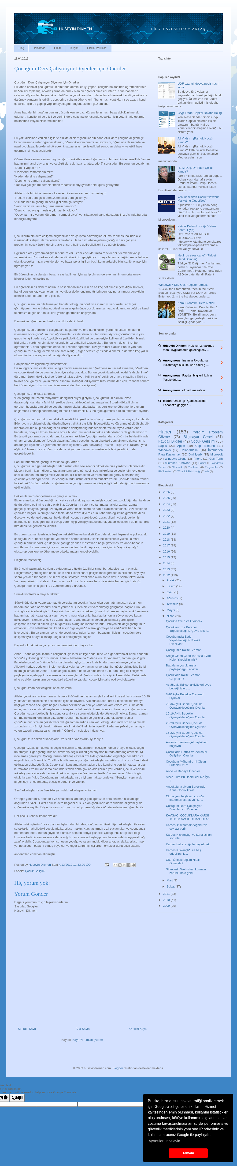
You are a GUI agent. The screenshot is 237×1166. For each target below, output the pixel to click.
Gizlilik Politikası (97, 48)
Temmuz (173, 604)
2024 (167, 504)
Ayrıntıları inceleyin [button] (164, 1141)
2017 (167, 545)
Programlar (211, 467)
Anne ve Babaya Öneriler (183, 771)
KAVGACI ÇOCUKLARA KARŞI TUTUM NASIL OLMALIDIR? (187, 817)
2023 (167, 510)
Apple (181, 446)
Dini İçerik (195, 454)
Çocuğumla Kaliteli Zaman (183, 650)
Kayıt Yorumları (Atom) (87, 1040)
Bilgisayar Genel (198, 437)
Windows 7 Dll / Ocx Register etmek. (183, 284)
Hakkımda (39, 48)
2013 (167, 569)
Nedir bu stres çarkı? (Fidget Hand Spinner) (197, 257)
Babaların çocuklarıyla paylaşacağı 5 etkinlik (182, 667)
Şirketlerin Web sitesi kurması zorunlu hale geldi (186, 871)
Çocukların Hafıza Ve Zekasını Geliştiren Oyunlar (186, 753)
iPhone (197, 458)
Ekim (170, 592)
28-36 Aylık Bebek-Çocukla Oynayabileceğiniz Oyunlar (186, 705)
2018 (167, 539)
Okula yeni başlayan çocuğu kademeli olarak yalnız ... (185, 798)
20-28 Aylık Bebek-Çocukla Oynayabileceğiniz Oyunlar (186, 725)
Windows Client (175, 458)
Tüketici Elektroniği (188, 471)
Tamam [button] (188, 1153)
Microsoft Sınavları (177, 463)
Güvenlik (177, 467)
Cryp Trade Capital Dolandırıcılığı (200, 113)
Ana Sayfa (83, 1029)
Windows (164, 450)
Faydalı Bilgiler (170, 441)
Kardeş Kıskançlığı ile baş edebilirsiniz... (183, 852)
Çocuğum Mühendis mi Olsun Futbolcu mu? (186, 763)
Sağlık (162, 446)
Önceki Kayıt (138, 1029)
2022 (167, 516)
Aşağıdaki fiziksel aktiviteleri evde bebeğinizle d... (188, 686)
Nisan (171, 616)
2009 (167, 905)
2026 (167, 492)
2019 (167, 533)
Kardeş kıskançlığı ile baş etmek (187, 844)
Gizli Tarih (216, 458)
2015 (167, 557)
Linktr (57, 48)
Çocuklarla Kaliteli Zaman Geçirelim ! (183, 677)
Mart (170, 880)
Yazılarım (194, 467)
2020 (167, 527)
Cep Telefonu (205, 446)
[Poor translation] (17, 1098)
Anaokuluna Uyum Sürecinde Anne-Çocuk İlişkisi (185, 788)
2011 (167, 893)
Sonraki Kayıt (27, 1029)
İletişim (74, 48)
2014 (167, 563)
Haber (165, 431)
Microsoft (216, 454)
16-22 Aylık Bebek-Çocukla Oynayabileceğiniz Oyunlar (186, 734)
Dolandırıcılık (189, 450)
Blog (21, 48)
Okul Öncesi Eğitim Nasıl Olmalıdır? (183, 861)
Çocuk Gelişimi (35, 871)
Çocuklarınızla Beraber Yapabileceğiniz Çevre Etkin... (188, 629)
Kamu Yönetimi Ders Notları (196, 303)
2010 (167, 900)
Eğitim (202, 462)
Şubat (171, 886)
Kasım (171, 586)
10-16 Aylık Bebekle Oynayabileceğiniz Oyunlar (186, 715)
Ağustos (173, 598)
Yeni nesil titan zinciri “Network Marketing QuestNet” (198, 199)
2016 (167, 551)
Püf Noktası (165, 471)
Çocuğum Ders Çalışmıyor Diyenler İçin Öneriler (183, 807)
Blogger (117, 1068)
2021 (167, 521)
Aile (207, 471)
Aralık (171, 580)
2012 (167, 575)
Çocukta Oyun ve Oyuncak (184, 621)
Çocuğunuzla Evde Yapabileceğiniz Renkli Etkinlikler (183, 640)
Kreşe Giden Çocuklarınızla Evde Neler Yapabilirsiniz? (188, 657)
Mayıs (171, 610)
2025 (167, 498)
